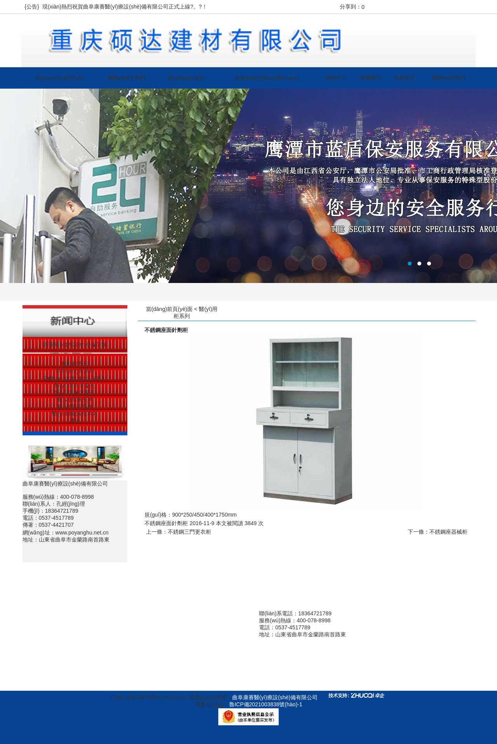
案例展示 (370, 78)
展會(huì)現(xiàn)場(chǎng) (267, 78)
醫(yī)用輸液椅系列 (74, 413)
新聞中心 (336, 78)
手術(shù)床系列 (75, 371)
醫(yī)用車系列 (74, 399)
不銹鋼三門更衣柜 (189, 532)
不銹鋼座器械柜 (448, 532)
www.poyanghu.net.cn (82, 532)
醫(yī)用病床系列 (74, 392)
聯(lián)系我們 (449, 78)
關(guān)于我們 (126, 78)
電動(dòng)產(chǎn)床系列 (74, 378)
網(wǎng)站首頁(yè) (59, 78)
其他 (75, 420)
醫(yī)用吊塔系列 (74, 385)
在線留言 (404, 78)
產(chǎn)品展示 (186, 78)
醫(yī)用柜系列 (74, 406)
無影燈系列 (75, 364)
